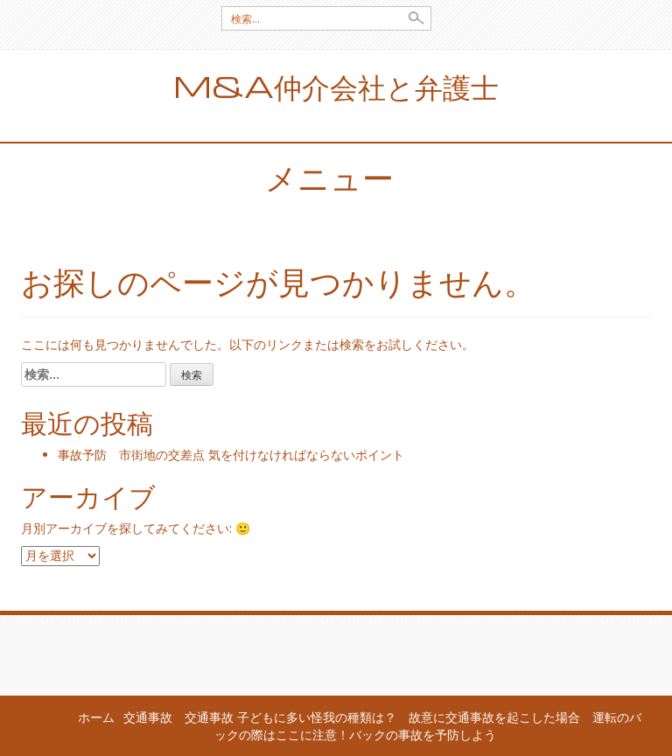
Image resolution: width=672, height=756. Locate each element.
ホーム (96, 717)
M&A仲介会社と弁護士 (336, 86)
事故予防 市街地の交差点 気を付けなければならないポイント (231, 454)
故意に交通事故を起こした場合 (494, 717)
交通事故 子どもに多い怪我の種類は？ (290, 717)
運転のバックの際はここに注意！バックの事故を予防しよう (427, 726)
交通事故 (147, 717)
